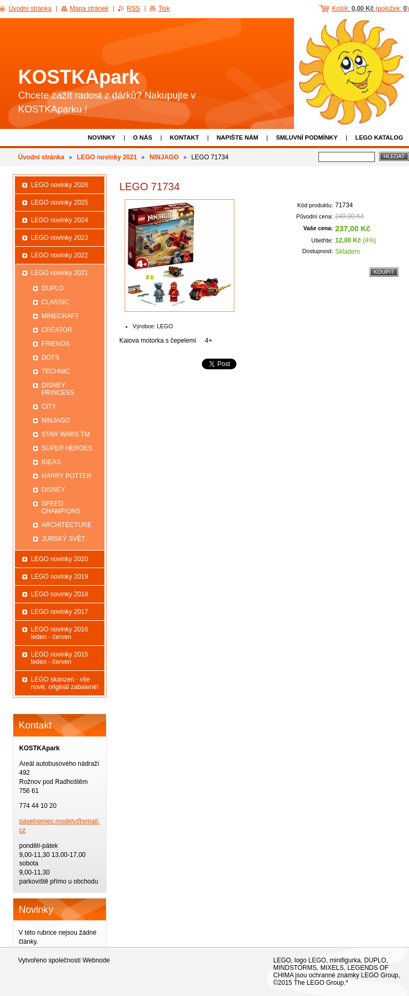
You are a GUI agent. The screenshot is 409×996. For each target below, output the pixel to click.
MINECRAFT (60, 316)
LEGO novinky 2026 (59, 185)
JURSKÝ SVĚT (63, 538)
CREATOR (57, 330)
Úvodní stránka (41, 157)
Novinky (102, 137)
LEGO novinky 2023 (59, 237)
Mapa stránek (89, 8)
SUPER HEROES (67, 448)
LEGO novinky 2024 (59, 220)
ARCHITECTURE (67, 525)
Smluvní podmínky (307, 137)
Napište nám (237, 137)
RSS (133, 8)
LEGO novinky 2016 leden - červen (59, 633)
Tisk (164, 8)
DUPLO (52, 288)
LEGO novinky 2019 (59, 576)
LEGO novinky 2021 (107, 157)
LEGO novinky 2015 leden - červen (59, 658)
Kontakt (184, 137)
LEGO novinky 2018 (59, 594)
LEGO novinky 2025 (59, 202)
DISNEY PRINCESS (58, 389)
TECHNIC (56, 371)
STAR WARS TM (65, 434)
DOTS (50, 357)
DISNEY (54, 489)
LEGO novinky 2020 (59, 559)
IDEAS (51, 462)
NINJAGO (164, 157)
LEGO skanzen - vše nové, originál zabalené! (65, 683)
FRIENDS (56, 343)
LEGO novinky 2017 (59, 612)
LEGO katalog (379, 137)
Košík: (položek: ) (370, 8)
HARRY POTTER (67, 476)
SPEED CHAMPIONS (61, 507)
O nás (142, 137)
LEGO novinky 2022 (59, 255)
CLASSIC (55, 302)
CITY (49, 406)
